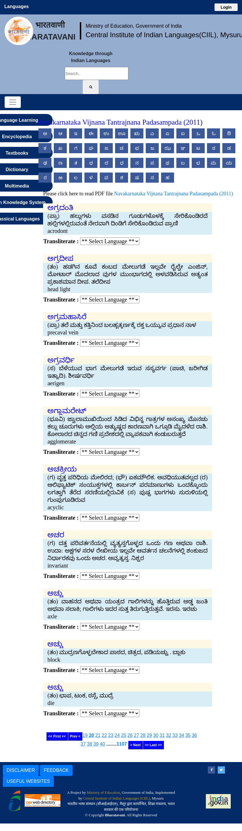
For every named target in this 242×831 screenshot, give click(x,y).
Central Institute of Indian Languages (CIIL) (116, 798)
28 (142, 735)
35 (188, 735)
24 (117, 735)
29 (149, 735)
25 (123, 735)
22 (104, 735)
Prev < (75, 736)
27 (136, 735)
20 (91, 735)
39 (96, 744)
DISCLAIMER (21, 770)
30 (155, 735)
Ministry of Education (103, 792)
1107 (122, 744)
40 (102, 744)
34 (181, 735)
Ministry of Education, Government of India (134, 26)
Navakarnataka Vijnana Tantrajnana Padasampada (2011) (173, 193)
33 (175, 735)
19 (85, 735)
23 (110, 735)
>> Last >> (153, 745)
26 (130, 735)
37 (83, 744)
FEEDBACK (56, 770)
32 (168, 735)
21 (98, 735)
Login (226, 7)
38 (89, 744)
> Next (135, 745)
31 (162, 735)
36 (194, 735)
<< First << (57, 736)
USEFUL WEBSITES (28, 781)
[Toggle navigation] (13, 102)
